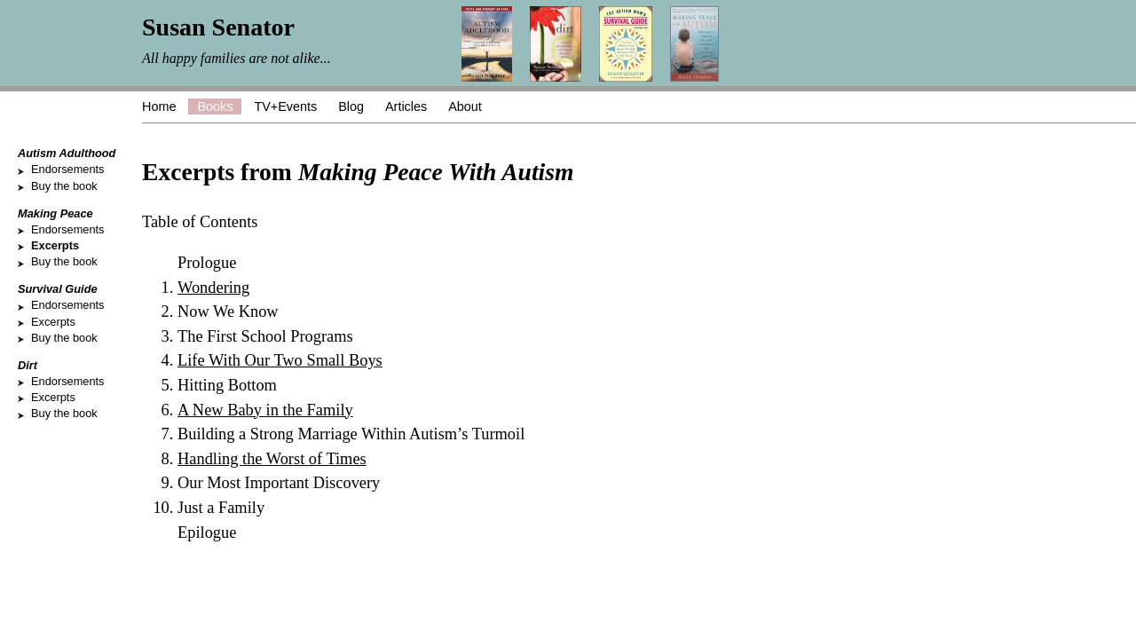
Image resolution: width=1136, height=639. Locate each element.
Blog (351, 106)
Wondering (213, 287)
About (465, 106)
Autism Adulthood (66, 153)
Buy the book (64, 186)
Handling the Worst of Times (272, 459)
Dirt (27, 365)
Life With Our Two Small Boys (280, 360)
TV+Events (285, 106)
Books (215, 106)
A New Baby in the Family (265, 410)
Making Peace (55, 213)
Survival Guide (58, 289)
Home (159, 106)
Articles (406, 106)
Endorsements (68, 169)
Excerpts (55, 245)
